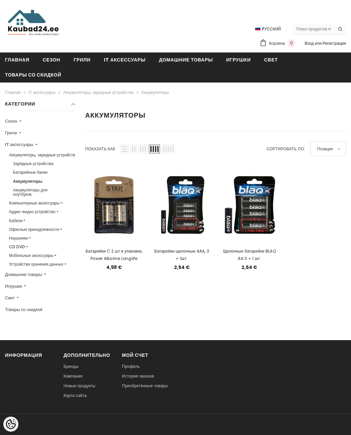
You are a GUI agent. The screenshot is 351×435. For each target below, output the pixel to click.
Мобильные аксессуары (31, 255)
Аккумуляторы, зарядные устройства (98, 92)
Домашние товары (24, 274)
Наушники (18, 238)
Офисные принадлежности (34, 229)
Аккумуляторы (155, 92)
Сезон (11, 121)
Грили (11, 133)
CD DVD (17, 247)
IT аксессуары (41, 92)
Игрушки (14, 286)
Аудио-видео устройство (32, 211)
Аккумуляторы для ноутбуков (30, 192)
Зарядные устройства (33, 163)
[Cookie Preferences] (10, 424)
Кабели (15, 221)
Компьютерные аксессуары (34, 203)
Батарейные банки (30, 172)
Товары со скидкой (23, 309)
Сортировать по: (286, 149)
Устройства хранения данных (36, 264)
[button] (124, 149)
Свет (10, 298)
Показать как (100, 149)
